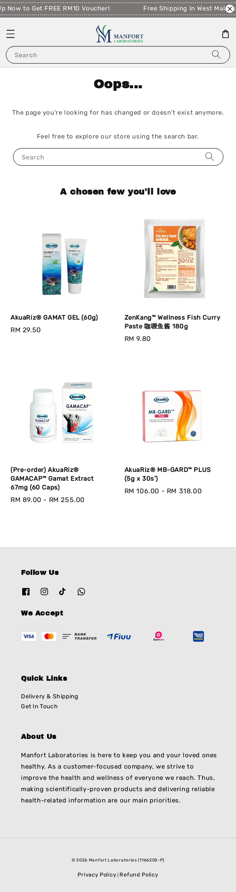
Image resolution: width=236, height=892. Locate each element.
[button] (10, 34)
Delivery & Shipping (49, 696)
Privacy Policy (97, 874)
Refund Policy (138, 874)
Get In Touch (39, 706)
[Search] (216, 54)
